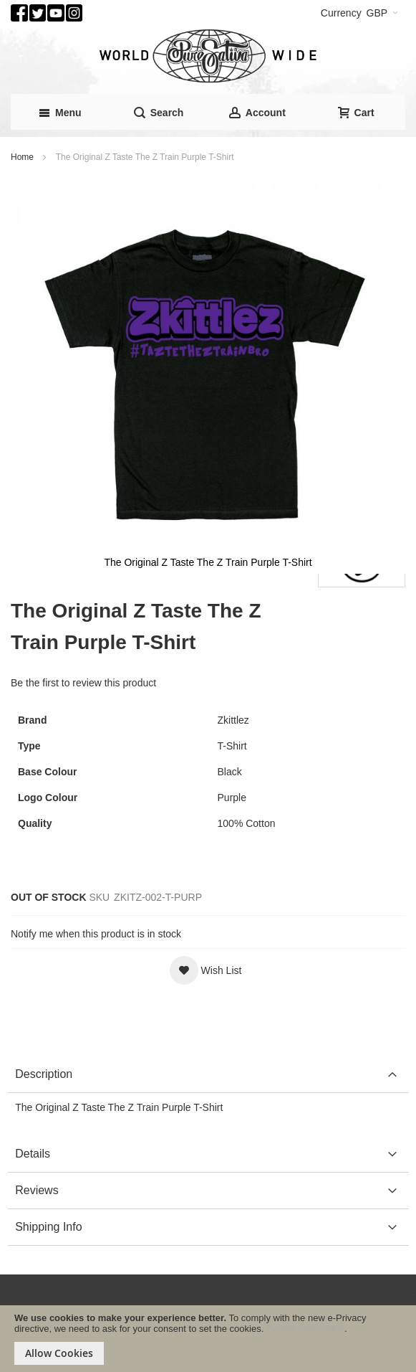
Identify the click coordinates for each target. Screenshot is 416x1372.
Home (22, 157)
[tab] (208, 1074)
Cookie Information (305, 1328)
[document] (208, 1338)
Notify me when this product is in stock (96, 934)
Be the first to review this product (83, 683)
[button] (206, 970)
